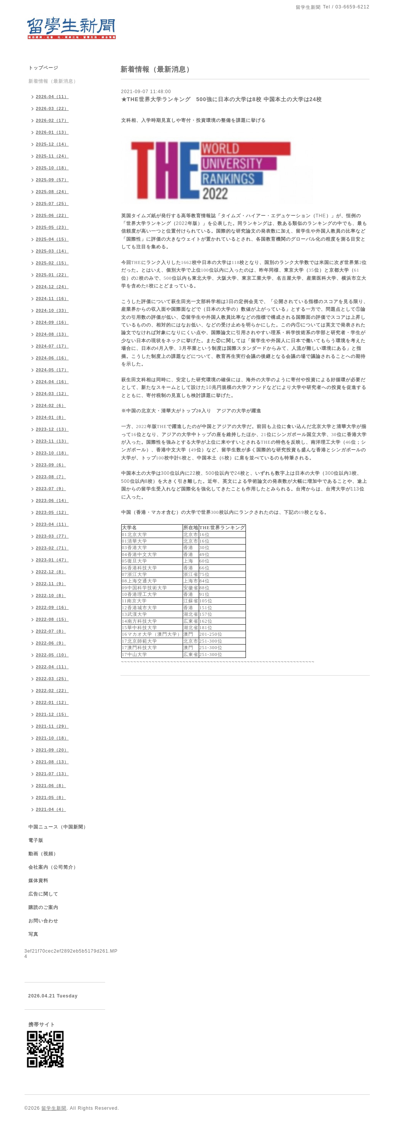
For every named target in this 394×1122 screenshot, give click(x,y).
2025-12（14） (52, 144)
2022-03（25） (52, 678)
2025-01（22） (52, 274)
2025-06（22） (52, 215)
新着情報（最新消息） (53, 81)
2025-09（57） (52, 179)
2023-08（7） (51, 476)
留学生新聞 (53, 1108)
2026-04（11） (52, 96)
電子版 (35, 840)
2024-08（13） (52, 334)
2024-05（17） (52, 369)
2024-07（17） (52, 346)
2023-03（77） (52, 536)
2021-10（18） (52, 738)
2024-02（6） (51, 405)
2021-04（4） (51, 809)
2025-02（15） (52, 263)
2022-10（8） (51, 595)
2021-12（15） (52, 714)
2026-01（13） (52, 132)
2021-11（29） (52, 726)
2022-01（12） (52, 702)
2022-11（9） (51, 583)
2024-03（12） (52, 393)
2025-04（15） (52, 239)
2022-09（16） (52, 607)
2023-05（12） (52, 512)
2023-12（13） (52, 429)
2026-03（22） (52, 108)
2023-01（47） (52, 560)
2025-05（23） (52, 227)
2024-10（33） (52, 310)
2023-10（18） (52, 453)
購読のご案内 (43, 907)
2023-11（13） (52, 441)
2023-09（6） (51, 465)
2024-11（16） (52, 298)
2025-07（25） (52, 203)
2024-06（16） (52, 358)
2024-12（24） (52, 286)
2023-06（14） (52, 500)
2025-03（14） (52, 251)
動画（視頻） (43, 853)
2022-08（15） (52, 619)
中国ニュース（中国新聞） (58, 827)
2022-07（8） (51, 631)
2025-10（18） (52, 168)
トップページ (43, 68)
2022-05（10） (52, 655)
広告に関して (43, 894)
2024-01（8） (51, 417)
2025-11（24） (52, 156)
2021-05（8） (51, 797)
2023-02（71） (52, 548)
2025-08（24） (52, 191)
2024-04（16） (52, 381)
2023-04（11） (52, 524)
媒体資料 (38, 880)
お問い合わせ (43, 921)
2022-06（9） (51, 643)
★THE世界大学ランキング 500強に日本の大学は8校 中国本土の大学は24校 (221, 99)
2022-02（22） (52, 690)
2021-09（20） (52, 750)
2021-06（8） (51, 785)
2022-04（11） (52, 666)
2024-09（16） (52, 322)
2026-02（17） (52, 120)
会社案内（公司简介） (53, 867)
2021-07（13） (52, 773)
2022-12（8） (51, 571)
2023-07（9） (51, 488)
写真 (33, 934)
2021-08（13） (52, 761)
